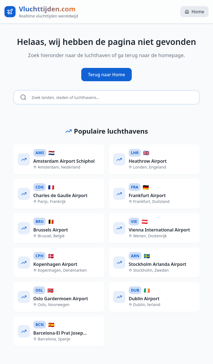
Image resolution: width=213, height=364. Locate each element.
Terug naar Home (106, 75)
